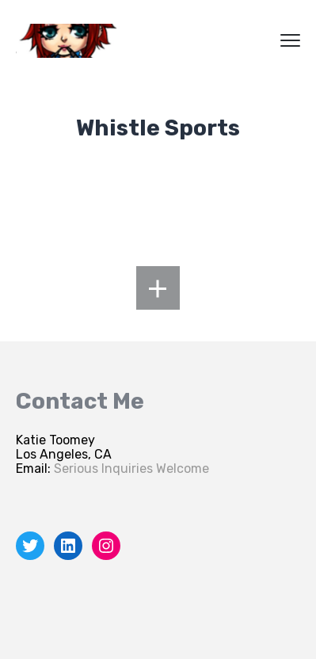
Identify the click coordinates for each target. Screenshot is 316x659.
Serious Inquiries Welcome (131, 468)
